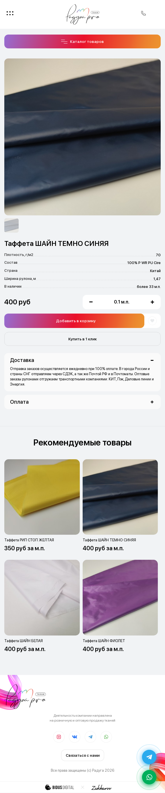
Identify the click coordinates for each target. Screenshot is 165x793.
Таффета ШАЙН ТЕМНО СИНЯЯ (109, 540)
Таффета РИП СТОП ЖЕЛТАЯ (29, 540)
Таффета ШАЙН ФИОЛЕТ (104, 641)
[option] (11, 225)
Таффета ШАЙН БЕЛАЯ (23, 641)
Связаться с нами (83, 755)
